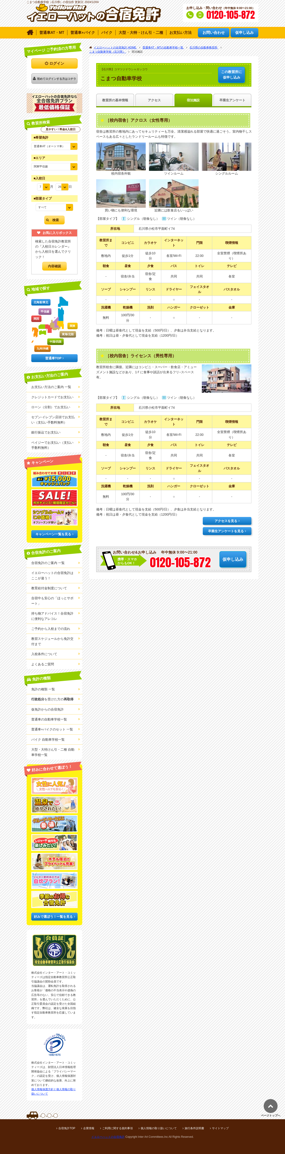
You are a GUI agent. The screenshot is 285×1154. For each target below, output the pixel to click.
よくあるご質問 (42, 664)
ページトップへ (270, 1115)
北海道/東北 (41, 302)
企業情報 (88, 1128)
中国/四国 (55, 341)
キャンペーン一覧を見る (53, 534)
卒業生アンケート (232, 100)
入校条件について (44, 654)
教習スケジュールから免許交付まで (52, 641)
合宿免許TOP (66, 1128)
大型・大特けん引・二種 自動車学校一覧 (52, 752)
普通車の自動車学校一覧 (49, 719)
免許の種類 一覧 (43, 689)
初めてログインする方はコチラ (56, 78)
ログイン (56, 63)
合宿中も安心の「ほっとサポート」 (52, 600)
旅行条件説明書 (194, 1128)
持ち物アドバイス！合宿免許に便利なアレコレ (52, 616)
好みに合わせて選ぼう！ (52, 768)
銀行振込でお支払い (45, 432)
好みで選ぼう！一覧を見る (53, 916)
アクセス (154, 100)
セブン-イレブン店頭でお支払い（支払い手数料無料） (53, 419)
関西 (36, 318)
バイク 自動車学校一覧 (48, 739)
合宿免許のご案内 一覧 (48, 563)
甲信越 (45, 311)
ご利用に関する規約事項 (117, 1128)
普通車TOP (53, 358)
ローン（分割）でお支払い (50, 407)
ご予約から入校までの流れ (50, 629)
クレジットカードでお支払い (52, 397)
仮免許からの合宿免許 (47, 709)
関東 (72, 326)
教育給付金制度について (49, 588)
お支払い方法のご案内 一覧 (51, 387)
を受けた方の (52, 699)
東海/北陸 (68, 334)
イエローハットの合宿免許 (108, 1136)
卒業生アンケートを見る (226, 531)
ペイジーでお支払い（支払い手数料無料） (52, 445)
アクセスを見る (226, 521)
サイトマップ (220, 1128)
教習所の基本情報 (115, 100)
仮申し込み (231, 74)
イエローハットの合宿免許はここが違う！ (52, 575)
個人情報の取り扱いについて (159, 1128)
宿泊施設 (193, 100)
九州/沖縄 (42, 348)
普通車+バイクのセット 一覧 (52, 729)
